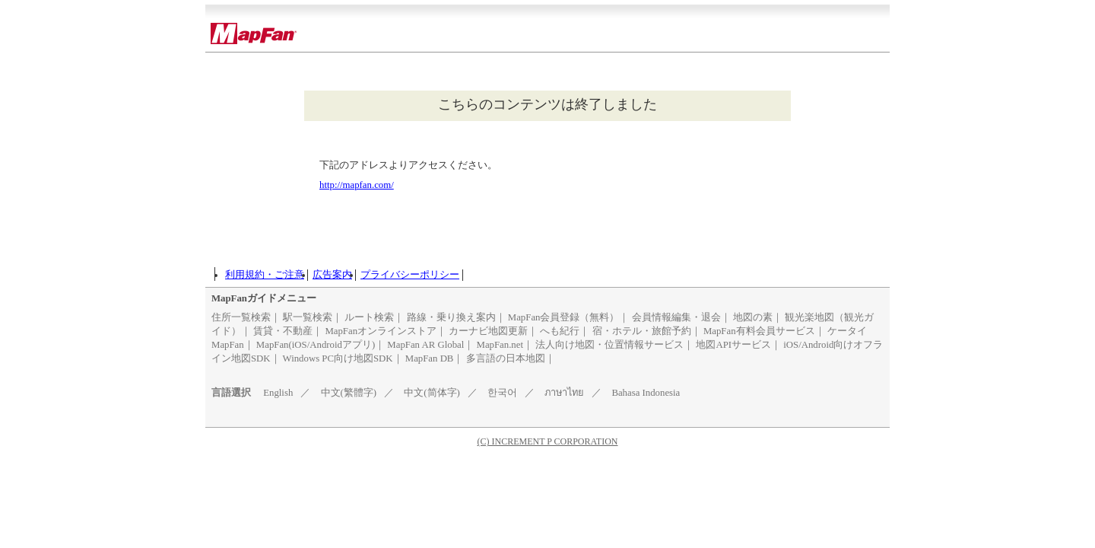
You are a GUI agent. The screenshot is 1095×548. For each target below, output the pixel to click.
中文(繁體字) (349, 392)
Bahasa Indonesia (645, 392)
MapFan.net (500, 344)
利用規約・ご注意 (264, 274)
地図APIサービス (733, 344)
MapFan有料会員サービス (759, 331)
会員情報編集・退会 (676, 317)
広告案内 (332, 274)
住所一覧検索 (241, 317)
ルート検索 (369, 317)
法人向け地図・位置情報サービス (609, 344)
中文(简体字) (432, 392)
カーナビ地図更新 (488, 331)
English (278, 392)
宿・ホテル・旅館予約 (641, 331)
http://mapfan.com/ (356, 185)
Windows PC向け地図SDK (338, 358)
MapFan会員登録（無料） (564, 317)
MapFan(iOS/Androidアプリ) (315, 344)
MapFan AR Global (425, 344)
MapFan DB (429, 358)
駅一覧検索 (307, 317)
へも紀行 (559, 331)
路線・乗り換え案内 (451, 317)
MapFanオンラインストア (380, 331)
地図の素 (753, 317)
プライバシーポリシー (409, 274)
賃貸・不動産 (283, 331)
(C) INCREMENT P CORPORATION (547, 441)
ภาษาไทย (564, 392)
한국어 (502, 392)
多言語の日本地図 (505, 358)
